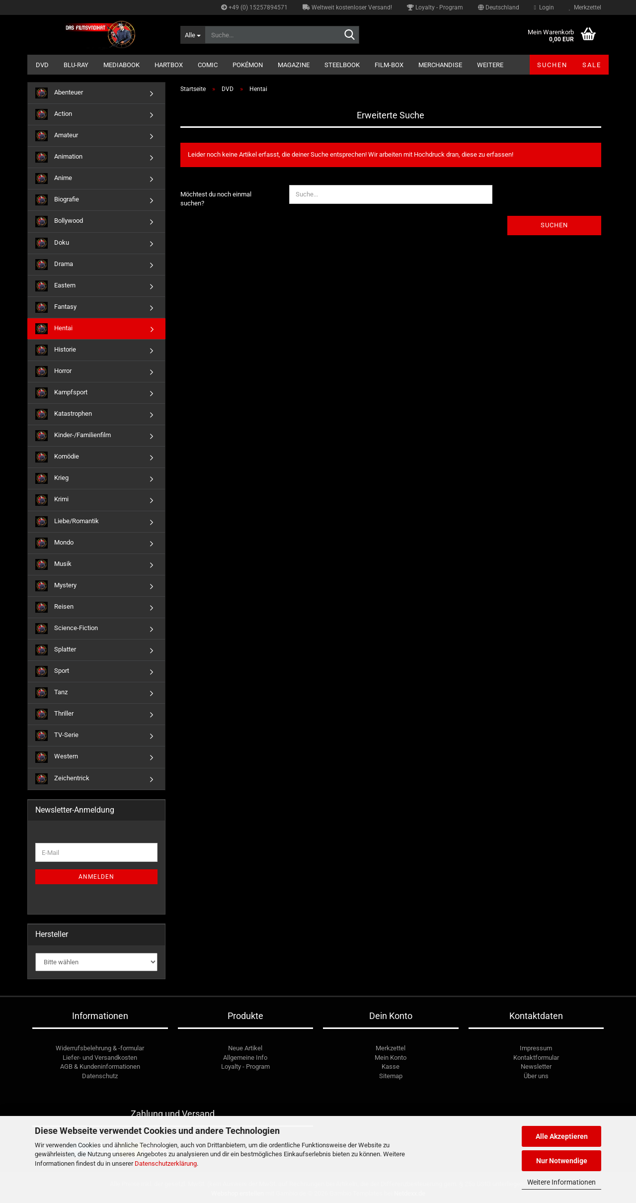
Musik (53, 564)
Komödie (57, 457)
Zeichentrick (62, 778)
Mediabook (121, 65)
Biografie (57, 199)
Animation (58, 157)
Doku (52, 243)
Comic (208, 65)
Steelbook (342, 65)
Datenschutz (100, 1076)
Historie (55, 350)
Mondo (54, 543)
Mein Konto (390, 1057)
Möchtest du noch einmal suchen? (215, 198)
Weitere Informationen (561, 1182)
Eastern (55, 285)
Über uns (536, 1076)
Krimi (52, 499)
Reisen (54, 607)
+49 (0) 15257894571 (254, 7)
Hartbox (169, 65)
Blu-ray (76, 65)
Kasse (390, 1066)
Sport (52, 671)
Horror (53, 371)
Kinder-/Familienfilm (73, 435)
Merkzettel (585, 7)
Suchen (552, 65)
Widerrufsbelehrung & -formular (100, 1048)
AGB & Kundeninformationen (100, 1066)
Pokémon (248, 65)
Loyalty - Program (435, 7)
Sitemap (390, 1076)
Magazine (294, 65)
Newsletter (536, 1066)
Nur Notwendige (561, 1161)
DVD (42, 65)
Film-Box (389, 65)
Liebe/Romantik (67, 521)
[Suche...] (192, 35)
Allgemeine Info (245, 1057)
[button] (499, 7)
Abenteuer (59, 93)
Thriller (54, 714)
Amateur (56, 135)
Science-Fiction (66, 628)
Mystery (56, 585)
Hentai (54, 328)
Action (53, 114)
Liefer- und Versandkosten (100, 1057)
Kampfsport (61, 392)
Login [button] (544, 7)
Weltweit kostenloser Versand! (347, 7)
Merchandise (440, 65)
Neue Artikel (245, 1048)
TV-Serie (57, 735)
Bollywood (59, 221)
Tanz (51, 692)
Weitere (490, 65)
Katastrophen (63, 414)
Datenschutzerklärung (166, 1163)
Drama (54, 264)
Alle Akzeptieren (562, 1136)
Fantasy (56, 307)
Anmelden (96, 876)
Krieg (52, 478)
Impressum (536, 1048)
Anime (53, 178)
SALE (591, 65)
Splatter (55, 650)
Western (56, 756)
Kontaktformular (536, 1057)
